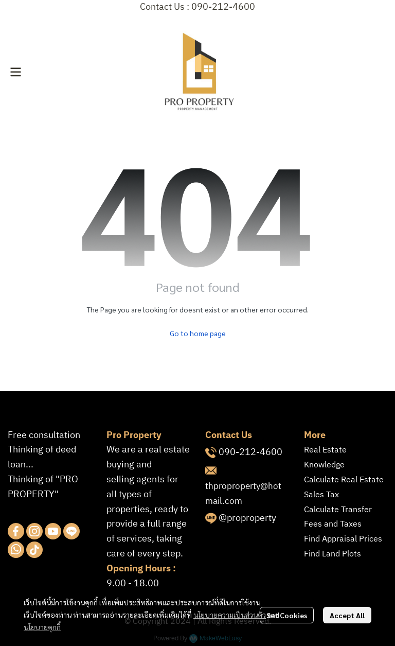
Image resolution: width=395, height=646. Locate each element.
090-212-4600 (250, 452)
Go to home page (198, 333)
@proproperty (247, 518)
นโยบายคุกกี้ (42, 627)
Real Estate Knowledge (325, 457)
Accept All (347, 615)
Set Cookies (286, 615)
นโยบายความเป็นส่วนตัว (229, 614)
